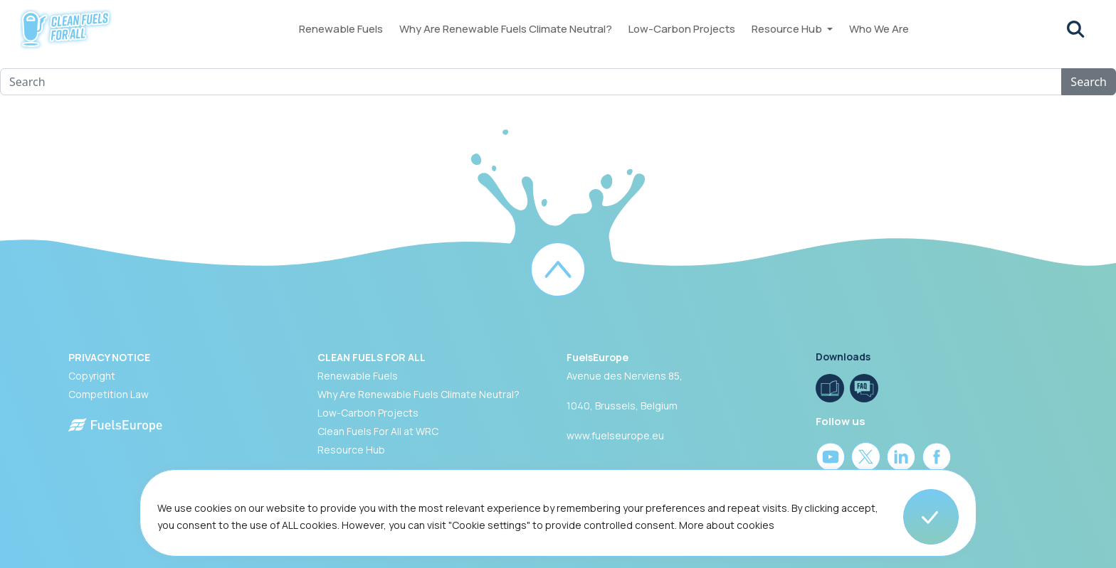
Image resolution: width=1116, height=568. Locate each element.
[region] (558, 518)
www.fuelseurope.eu (615, 435)
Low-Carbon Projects (681, 28)
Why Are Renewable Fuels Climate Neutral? (505, 28)
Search (1088, 82)
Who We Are (879, 28)
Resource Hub (788, 28)
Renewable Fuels (341, 28)
